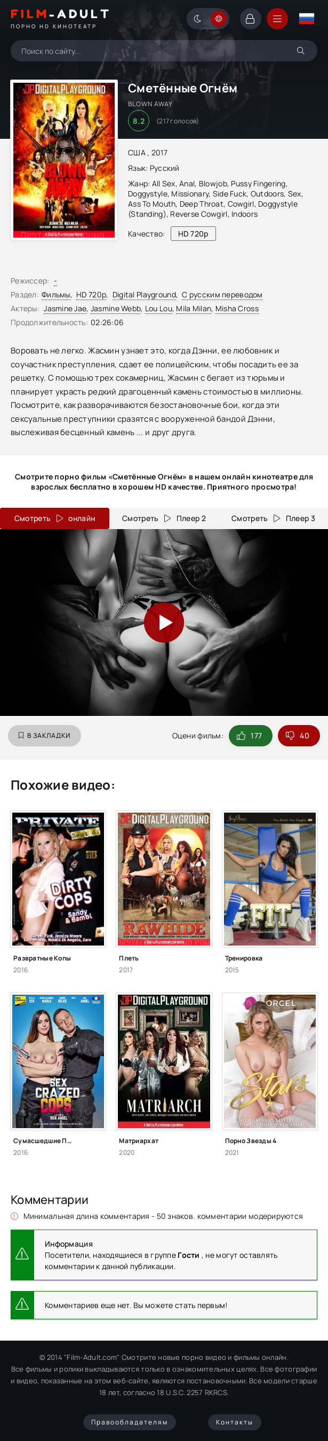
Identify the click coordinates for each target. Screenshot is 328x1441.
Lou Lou (158, 308)
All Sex (163, 183)
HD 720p (91, 294)
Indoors (244, 214)
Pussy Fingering (258, 183)
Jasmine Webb (116, 308)
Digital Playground (144, 294)
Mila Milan (193, 308)
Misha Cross (237, 308)
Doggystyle (147, 193)
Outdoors (267, 193)
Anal (187, 183)
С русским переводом (222, 294)
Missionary (190, 193)
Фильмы (56, 294)
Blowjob (213, 183)
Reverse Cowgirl (198, 214)
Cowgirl (241, 204)
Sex (294, 193)
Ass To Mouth (151, 204)
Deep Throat (201, 204)
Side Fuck (230, 193)
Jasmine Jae (65, 308)
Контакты (234, 1422)
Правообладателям (129, 1422)
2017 (159, 152)
